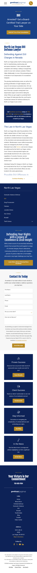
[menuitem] (18, 195)
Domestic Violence (18, 506)
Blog (18, 515)
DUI (18, 508)
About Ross (18, 501)
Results (18, 510)
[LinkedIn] (23, 544)
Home (18, 499)
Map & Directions (18, 537)
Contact (18, 517)
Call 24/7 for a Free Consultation (18, 32)
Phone (6, 300)
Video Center (18, 520)
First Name (7, 289)
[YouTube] (20, 544)
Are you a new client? (10, 311)
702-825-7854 (18, 483)
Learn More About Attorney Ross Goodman (18, 262)
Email (6, 306)
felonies (18, 147)
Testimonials (18, 513)
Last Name (7, 295)
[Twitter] (17, 544)
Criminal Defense (18, 504)
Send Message (18, 345)
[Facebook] (14, 544)
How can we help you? (10, 317)
